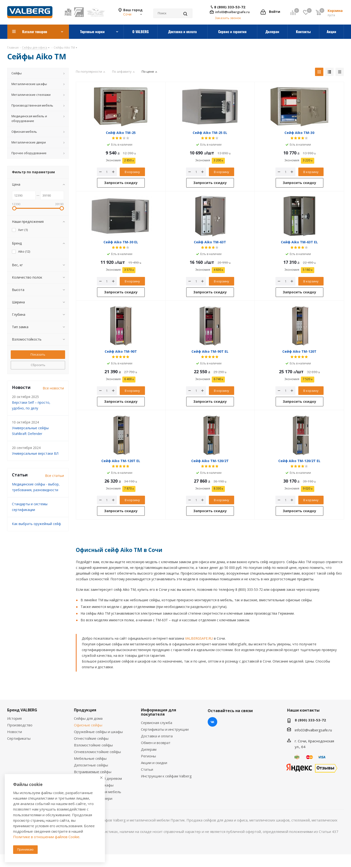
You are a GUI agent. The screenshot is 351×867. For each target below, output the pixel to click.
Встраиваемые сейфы (92, 771)
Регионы (148, 756)
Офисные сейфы (88, 725)
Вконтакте (212, 722)
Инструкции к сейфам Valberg (166, 776)
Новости (14, 731)
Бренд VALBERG (22, 710)
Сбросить (38, 365)
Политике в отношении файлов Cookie (46, 836)
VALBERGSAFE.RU (199, 638)
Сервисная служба (156, 722)
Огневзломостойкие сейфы (97, 751)
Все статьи (54, 475)
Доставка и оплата (157, 736)
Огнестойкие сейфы (91, 738)
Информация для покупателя (158, 712)
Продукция (85, 710)
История (14, 718)
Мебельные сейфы (90, 758)
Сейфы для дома (88, 718)
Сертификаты (19, 738)
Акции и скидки (154, 762)
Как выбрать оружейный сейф (36, 523)
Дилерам (148, 749)
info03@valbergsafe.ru (232, 12)
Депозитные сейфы (91, 765)
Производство (19, 725)
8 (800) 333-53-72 (229, 7)
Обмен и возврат (155, 742)
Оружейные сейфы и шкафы (98, 731)
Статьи (147, 769)
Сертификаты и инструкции (165, 729)
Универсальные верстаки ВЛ (35, 453)
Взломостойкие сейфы (93, 745)
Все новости (53, 388)
